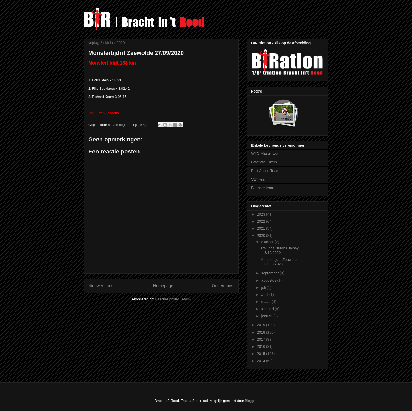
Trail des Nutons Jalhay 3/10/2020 (279, 250)
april (265, 294)
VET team (259, 179)
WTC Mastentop (264, 153)
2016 (261, 346)
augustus (269, 280)
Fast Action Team (265, 171)
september (270, 273)
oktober (268, 242)
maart (266, 302)
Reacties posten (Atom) (173, 299)
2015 (261, 353)
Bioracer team (262, 188)
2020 (261, 235)
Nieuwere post (101, 286)
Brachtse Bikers (264, 162)
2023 (261, 214)
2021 (261, 228)
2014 (261, 361)
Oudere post (223, 286)
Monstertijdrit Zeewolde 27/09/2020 (279, 262)
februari (268, 309)
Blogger (250, 401)
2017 (261, 339)
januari (267, 316)
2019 (261, 325)
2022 (261, 221)
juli (264, 287)
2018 (261, 332)
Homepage (163, 286)
